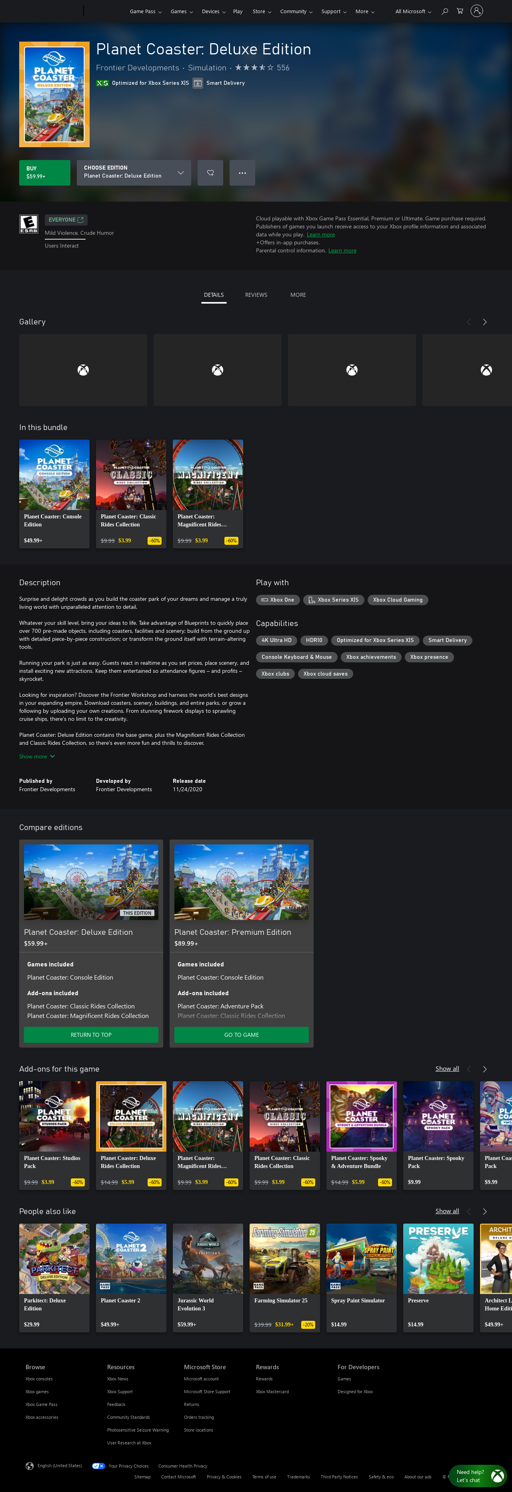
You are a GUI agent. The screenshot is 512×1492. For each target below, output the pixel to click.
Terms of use (264, 1476)
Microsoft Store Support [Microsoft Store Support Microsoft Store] (207, 1391)
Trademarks (298, 1476)
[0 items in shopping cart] (460, 10)
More (362, 11)
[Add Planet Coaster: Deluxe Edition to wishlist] (210, 173)
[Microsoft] (53, 11)
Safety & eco (381, 1476)
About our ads (418, 1476)
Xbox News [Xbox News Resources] (117, 1378)
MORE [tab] (298, 294)
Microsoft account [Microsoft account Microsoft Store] (201, 1378)
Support (331, 11)
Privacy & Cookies (224, 1476)
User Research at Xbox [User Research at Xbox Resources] (129, 1442)
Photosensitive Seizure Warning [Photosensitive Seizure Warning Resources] (138, 1429)
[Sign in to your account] (476, 10)
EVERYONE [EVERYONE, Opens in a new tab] (66, 220)
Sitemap (142, 1476)
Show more (37, 756)
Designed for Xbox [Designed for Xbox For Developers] (355, 1391)
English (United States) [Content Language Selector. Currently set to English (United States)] (60, 1465)
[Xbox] (106, 11)
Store (259, 11)
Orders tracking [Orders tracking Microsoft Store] (199, 1417)
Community (293, 11)
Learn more (321, 234)
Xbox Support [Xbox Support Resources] (120, 1391)
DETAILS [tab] (214, 294)
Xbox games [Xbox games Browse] (37, 1391)
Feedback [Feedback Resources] (116, 1404)
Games (179, 11)
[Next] (485, 322)
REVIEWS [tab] (256, 294)
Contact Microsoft (178, 1476)
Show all (447, 1068)
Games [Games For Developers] (344, 1378)
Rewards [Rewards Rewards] (264, 1378)
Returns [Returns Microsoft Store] (191, 1404)
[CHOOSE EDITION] (134, 173)
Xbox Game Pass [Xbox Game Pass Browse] (42, 1404)
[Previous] (469, 322)
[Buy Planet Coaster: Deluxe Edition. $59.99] (44, 173)
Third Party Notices (339, 1476)
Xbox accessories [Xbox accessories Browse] (42, 1417)
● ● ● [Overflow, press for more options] (242, 172)
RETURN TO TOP (91, 1034)
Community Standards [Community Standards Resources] (128, 1417)
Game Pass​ (143, 11)
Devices (211, 11)
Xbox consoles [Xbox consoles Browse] (39, 1378)
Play (237, 11)
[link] (54, 494)
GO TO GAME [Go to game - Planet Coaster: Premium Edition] (241, 1034)
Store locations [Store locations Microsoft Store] (198, 1429)
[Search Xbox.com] (444, 10)
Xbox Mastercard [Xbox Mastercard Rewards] (272, 1391)
